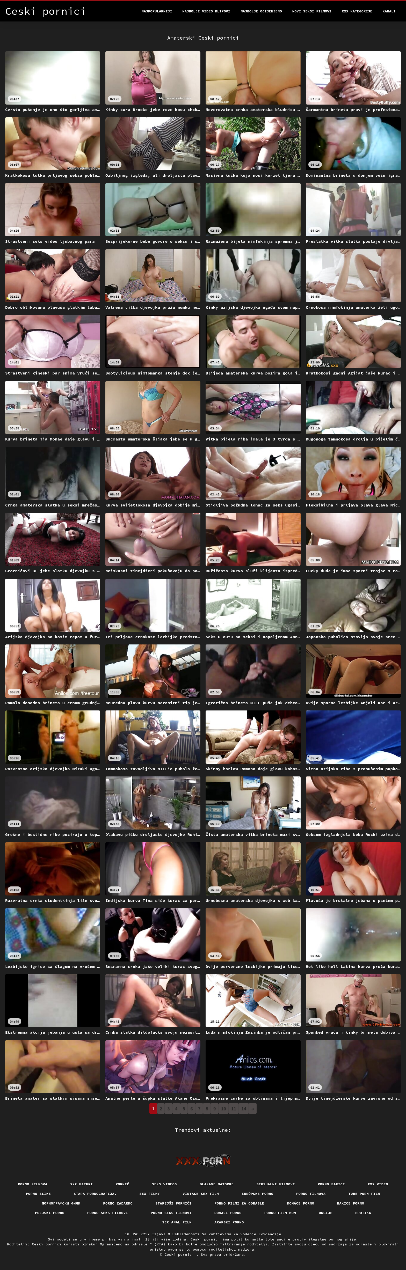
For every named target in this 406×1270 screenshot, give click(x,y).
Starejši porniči (173, 1203)
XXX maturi (81, 1184)
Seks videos (164, 1184)
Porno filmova (32, 1184)
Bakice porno (350, 1203)
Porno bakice (331, 1184)
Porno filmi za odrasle (239, 1203)
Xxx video (378, 1184)
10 (223, 1108)
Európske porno (257, 1193)
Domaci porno (228, 1212)
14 (243, 1108)
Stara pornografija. (95, 1193)
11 (233, 1108)
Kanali (389, 11)
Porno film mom (280, 1212)
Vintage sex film (201, 1193)
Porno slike (38, 1193)
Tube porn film (364, 1193)
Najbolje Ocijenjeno (261, 11)
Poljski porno (49, 1212)
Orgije (325, 1212)
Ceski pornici (180, 1254)
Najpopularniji (157, 11)
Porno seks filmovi (107, 1212)
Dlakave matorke (217, 1184)
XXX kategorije (357, 11)
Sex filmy (150, 1193)
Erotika (363, 1212)
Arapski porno (229, 1222)
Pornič (122, 1184)
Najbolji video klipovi (206, 11)
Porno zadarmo (118, 1203)
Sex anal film (177, 1222)
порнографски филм (61, 1203)
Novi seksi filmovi (311, 11)
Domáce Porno (300, 1203)
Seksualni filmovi (275, 1184)
